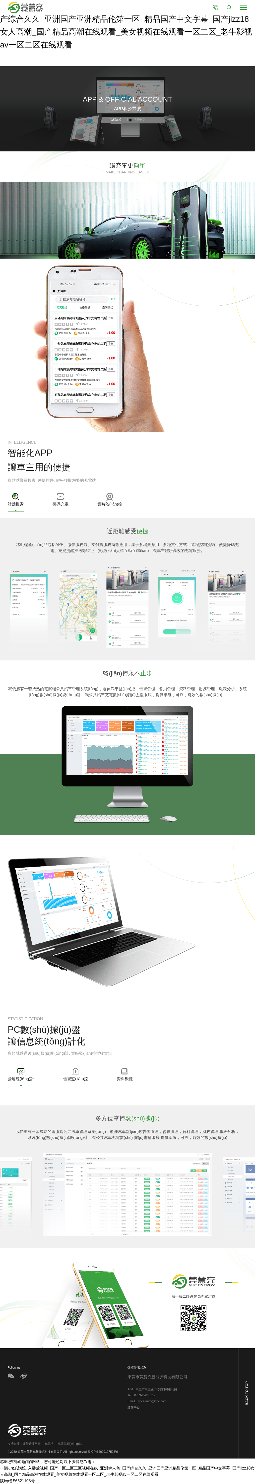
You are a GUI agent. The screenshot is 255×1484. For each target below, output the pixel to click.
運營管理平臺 (32, 1444)
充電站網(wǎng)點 (69, 1444)
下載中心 (136, 119)
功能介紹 (115, 119)
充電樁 (48, 1444)
